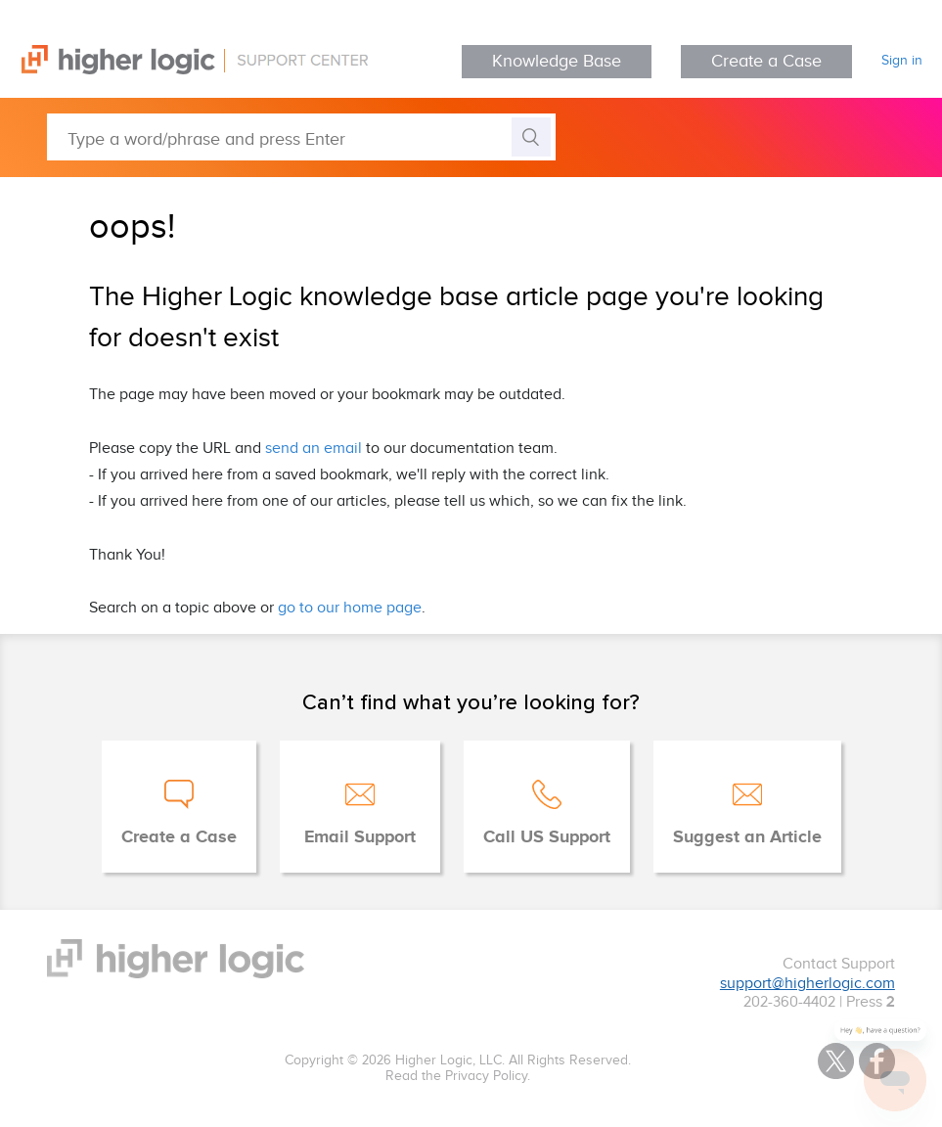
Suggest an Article (747, 837)
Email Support (360, 837)
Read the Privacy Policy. (457, 1076)
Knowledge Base (556, 61)
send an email (313, 448)
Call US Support (546, 837)
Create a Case (766, 61)
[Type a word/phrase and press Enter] (301, 136)
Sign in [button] (901, 60)
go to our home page (350, 608)
